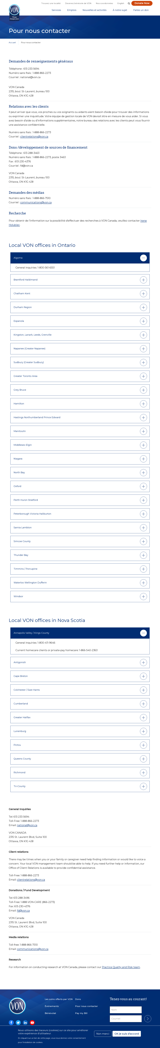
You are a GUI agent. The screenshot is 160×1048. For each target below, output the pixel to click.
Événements (52, 1004)
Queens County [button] (22, 760)
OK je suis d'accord (126, 1033)
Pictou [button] (17, 746)
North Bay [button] (19, 474)
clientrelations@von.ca (34, 138)
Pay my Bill (81, 1011)
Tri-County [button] (20, 788)
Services (56, 11)
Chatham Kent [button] (22, 295)
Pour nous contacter (86, 1004)
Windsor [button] (18, 598)
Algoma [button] (18, 259)
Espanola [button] (19, 323)
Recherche (17, 215)
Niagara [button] (18, 460)
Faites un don (141, 11)
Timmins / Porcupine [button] (25, 570)
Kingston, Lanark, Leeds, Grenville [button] (33, 336)
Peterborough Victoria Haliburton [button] (32, 515)
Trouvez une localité (51, 3)
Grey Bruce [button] (20, 391)
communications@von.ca (36, 204)
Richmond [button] (19, 774)
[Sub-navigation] (56, 11)
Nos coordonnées (104, 3)
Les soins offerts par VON (59, 997)
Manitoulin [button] (20, 433)
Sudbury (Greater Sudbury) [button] (29, 364)
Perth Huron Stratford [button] (26, 502)
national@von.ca (27, 827)
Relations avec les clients (28, 108)
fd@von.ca (23, 912)
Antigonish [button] (20, 664)
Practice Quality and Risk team (121, 969)
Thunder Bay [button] (21, 557)
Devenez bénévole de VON (78, 3)
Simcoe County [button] (22, 543)
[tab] (80, 259)
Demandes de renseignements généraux (41, 63)
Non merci (102, 1033)
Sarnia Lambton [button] (23, 529)
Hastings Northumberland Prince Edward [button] (37, 419)
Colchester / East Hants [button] (27, 691)
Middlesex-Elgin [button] (23, 446)
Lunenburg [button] (20, 733)
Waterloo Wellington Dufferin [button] (30, 584)
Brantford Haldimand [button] (26, 281)
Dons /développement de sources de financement (48, 149)
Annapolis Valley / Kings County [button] (31, 634)
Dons (78, 997)
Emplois (71, 11)
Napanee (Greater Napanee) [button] (29, 350)
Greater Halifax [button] (22, 719)
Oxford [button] (17, 488)
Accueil (12, 44)
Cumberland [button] (21, 705)
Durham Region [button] (23, 309)
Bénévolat (50, 1011)
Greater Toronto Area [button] (25, 378)
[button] (128, 3)
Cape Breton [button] (21, 678)
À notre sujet (120, 11)
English (120, 3)
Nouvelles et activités (94, 11)
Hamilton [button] (19, 405)
